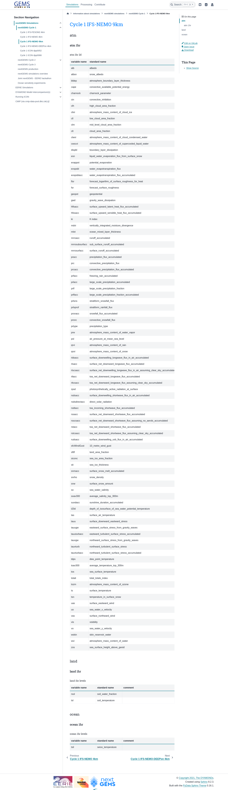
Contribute (100, 4)
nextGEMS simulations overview (33, 74)
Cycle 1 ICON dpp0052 (31, 50)
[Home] (68, 13)
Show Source (192, 68)
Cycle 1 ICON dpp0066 (31, 55)
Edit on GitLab (190, 43)
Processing (86, 4)
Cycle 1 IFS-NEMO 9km (31, 41)
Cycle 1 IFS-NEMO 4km (31, 37)
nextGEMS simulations (114, 13)
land (184, 30)
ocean (184, 34)
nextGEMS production (28, 69)
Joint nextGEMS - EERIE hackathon (34, 78)
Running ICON (22, 97)
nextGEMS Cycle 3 (26, 64)
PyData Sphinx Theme (194, 785)
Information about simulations (86, 13)
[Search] (182, 5)
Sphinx (204, 782)
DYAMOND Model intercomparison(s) (32, 92)
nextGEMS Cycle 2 (26, 60)
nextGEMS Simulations (26, 23)
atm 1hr (187, 25)
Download (188, 50)
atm (183, 21)
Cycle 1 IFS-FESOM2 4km (32, 32)
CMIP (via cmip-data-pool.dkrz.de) (31, 101)
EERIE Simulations (24, 87)
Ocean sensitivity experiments (32, 83)
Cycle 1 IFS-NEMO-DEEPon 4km (35, 46)
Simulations (72, 4)
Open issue (188, 47)
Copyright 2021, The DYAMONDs (196, 778)
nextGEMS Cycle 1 (27, 27)
